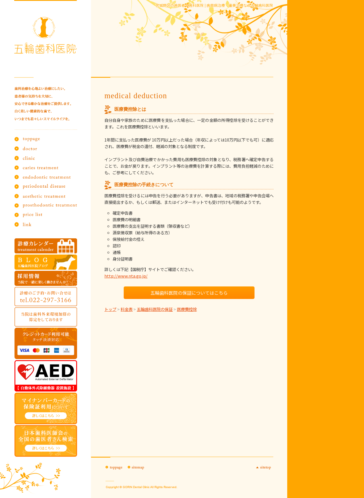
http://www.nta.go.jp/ (126, 276)
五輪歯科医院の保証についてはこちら (189, 292)
